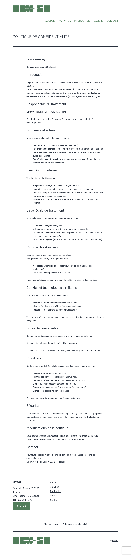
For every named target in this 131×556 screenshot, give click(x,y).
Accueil (50, 20)
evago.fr (115, 540)
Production (82, 20)
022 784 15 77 (25, 499)
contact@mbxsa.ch (29, 496)
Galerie (98, 20)
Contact (112, 20)
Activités (65, 20)
